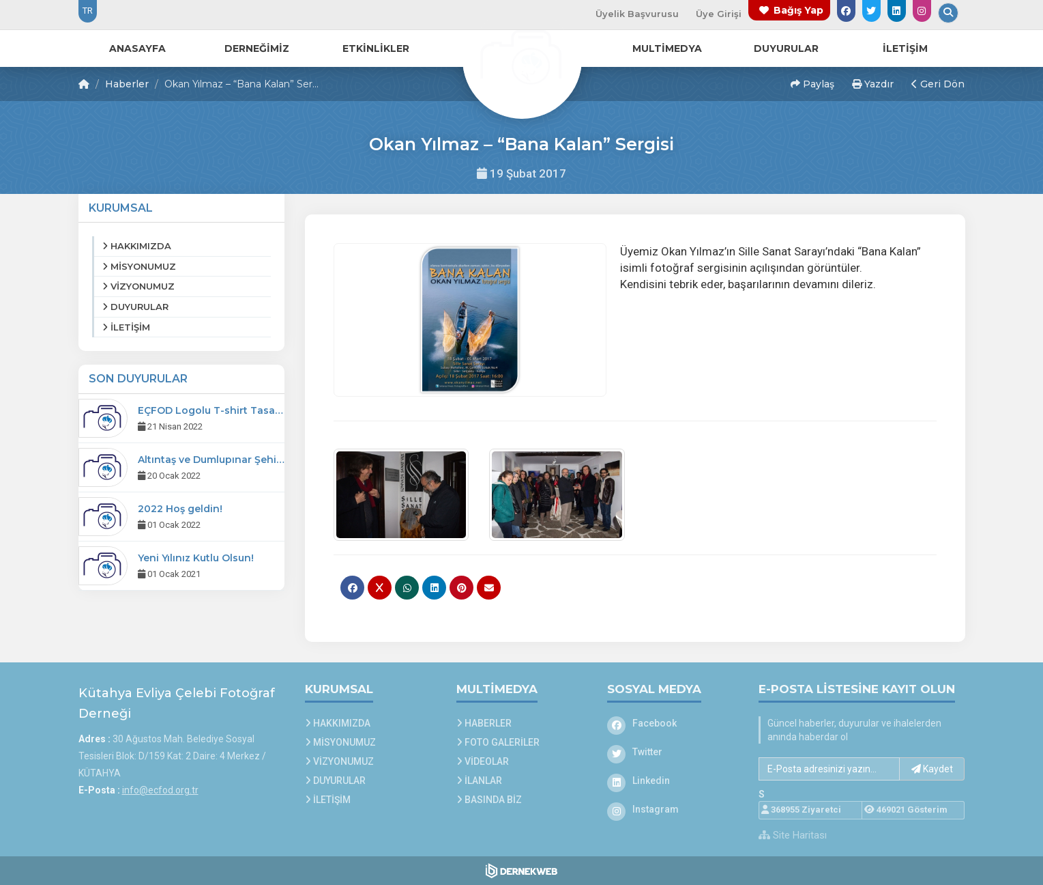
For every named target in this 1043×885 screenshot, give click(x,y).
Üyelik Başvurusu (637, 13)
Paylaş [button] (812, 84)
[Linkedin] (672, 780)
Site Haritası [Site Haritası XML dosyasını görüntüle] (793, 835)
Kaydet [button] (932, 768)
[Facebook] (672, 723)
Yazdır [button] (873, 84)
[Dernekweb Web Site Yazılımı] (521, 870)
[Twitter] (672, 752)
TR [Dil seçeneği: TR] (88, 10)
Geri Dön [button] (938, 84)
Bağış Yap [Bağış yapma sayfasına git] (798, 10)
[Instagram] (672, 809)
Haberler (127, 84)
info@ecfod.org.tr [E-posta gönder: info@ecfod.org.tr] (160, 790)
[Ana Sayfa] (522, 57)
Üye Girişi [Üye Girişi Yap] (718, 13)
